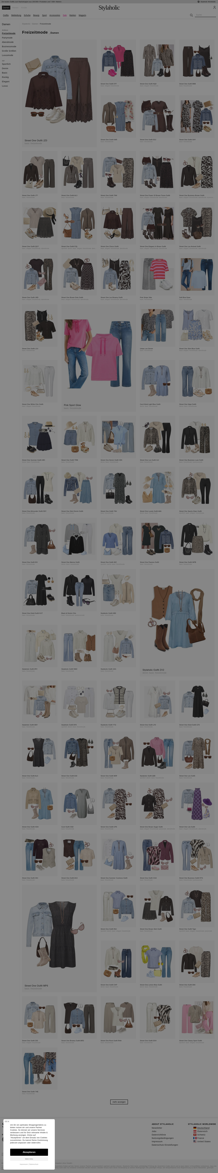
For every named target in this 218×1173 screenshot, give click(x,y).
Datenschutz (33, 1164)
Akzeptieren (29, 1152)
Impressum (24, 1164)
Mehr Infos (29, 1159)
